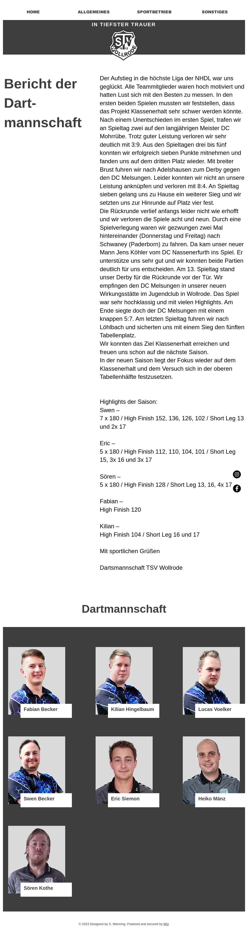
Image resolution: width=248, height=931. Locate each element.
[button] (93, 12)
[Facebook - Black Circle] (237, 488)
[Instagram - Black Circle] (237, 474)
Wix (166, 924)
